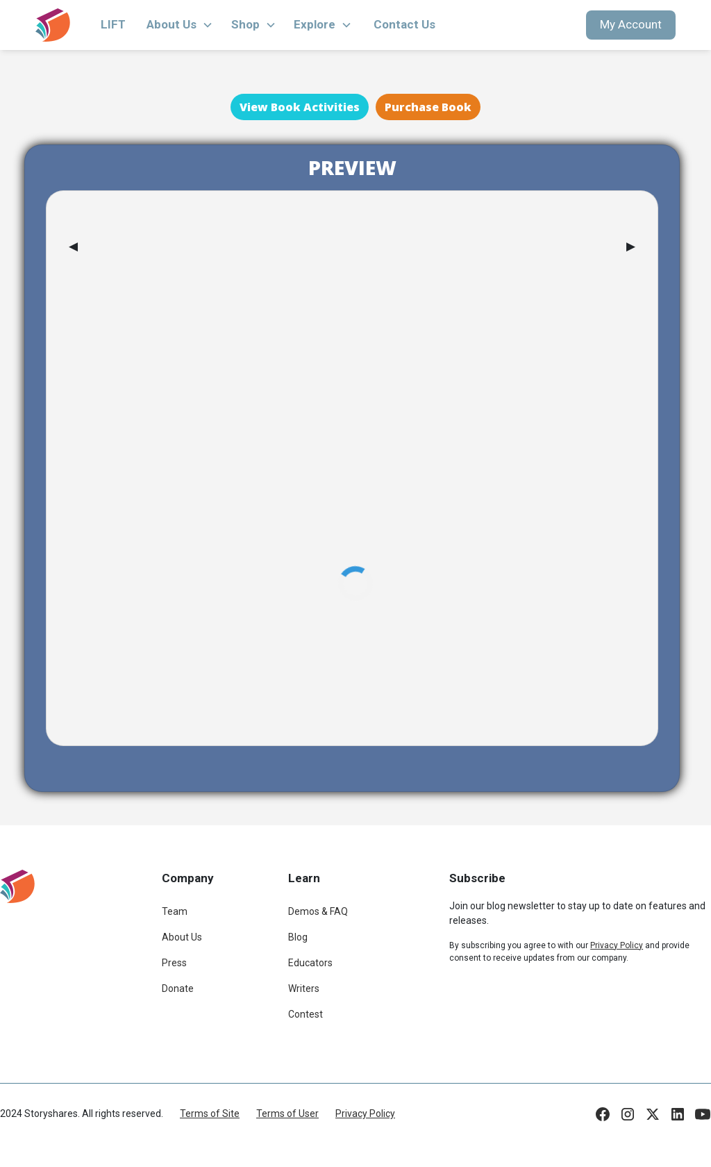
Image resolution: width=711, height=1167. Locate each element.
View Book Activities (300, 107)
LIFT (113, 24)
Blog (298, 937)
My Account (631, 24)
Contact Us (404, 24)
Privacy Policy (365, 1113)
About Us (182, 937)
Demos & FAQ (318, 911)
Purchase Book (428, 107)
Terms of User (287, 1113)
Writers (303, 988)
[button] (179, 25)
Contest (305, 1014)
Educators (310, 962)
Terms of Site (210, 1113)
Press (174, 962)
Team (174, 911)
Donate (178, 988)
